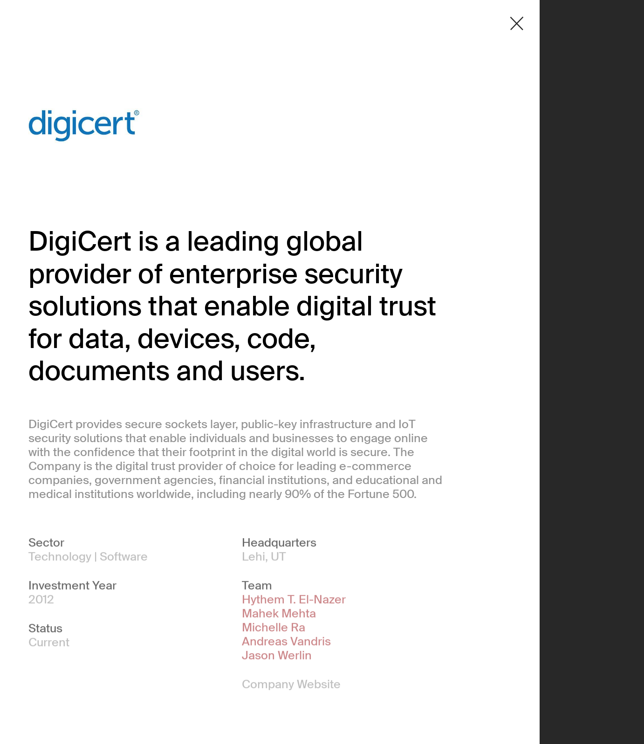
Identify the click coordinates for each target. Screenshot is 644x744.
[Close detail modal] (517, 23)
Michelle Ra (273, 629)
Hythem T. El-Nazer (294, 601)
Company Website (291, 685)
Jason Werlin (277, 657)
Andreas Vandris (286, 643)
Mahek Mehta (279, 615)
